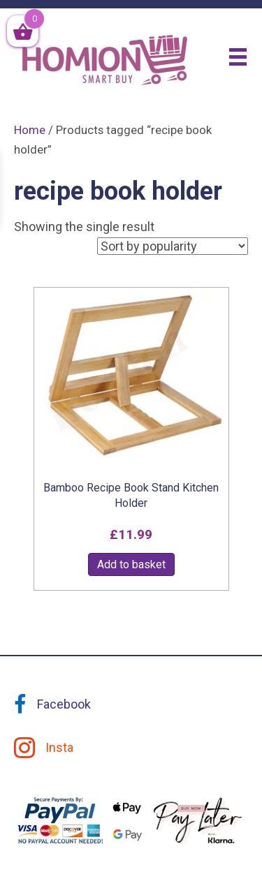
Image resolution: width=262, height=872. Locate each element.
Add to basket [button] (131, 564)
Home (29, 130)
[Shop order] (172, 246)
